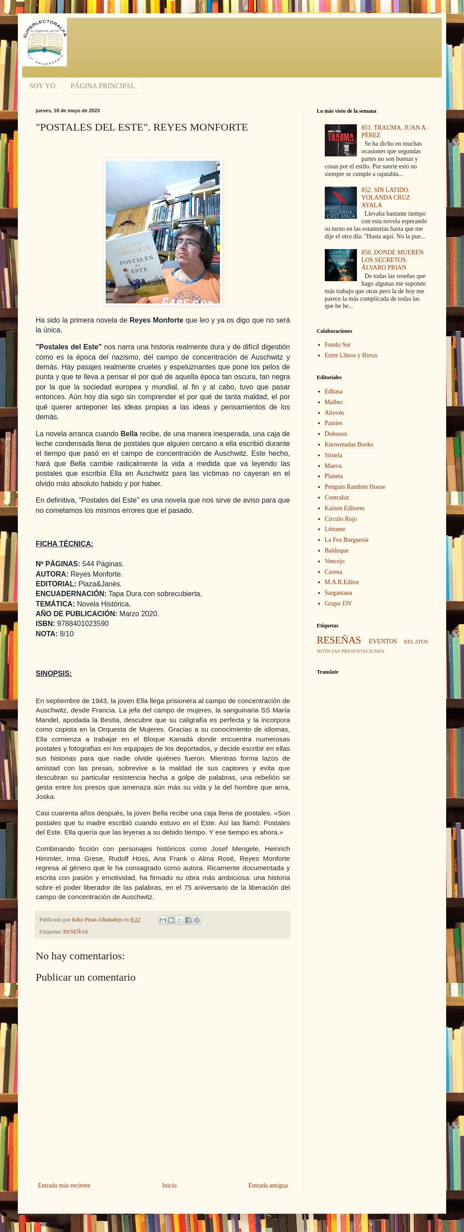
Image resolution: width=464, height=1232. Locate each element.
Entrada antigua (268, 1185)
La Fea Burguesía (347, 539)
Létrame (335, 529)
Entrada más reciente (64, 1185)
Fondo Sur (338, 344)
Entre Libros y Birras (351, 355)
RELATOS (416, 642)
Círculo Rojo (341, 519)
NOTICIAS (328, 651)
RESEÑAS (75, 932)
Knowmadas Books (349, 444)
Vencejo (335, 561)
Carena (334, 572)
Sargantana (338, 592)
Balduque (337, 550)
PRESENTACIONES (362, 651)
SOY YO (42, 86)
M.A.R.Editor (342, 582)
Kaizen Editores (345, 508)
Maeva (333, 466)
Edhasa (334, 391)
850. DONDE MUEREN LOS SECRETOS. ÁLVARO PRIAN (392, 260)
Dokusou (336, 433)
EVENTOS (383, 641)
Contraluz (337, 497)
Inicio (169, 1185)
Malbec (334, 402)
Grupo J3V (338, 603)
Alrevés (334, 412)
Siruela (334, 455)
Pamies (334, 423)
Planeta (334, 476)
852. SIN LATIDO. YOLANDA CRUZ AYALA (385, 198)
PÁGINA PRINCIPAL (102, 86)
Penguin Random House (355, 486)
